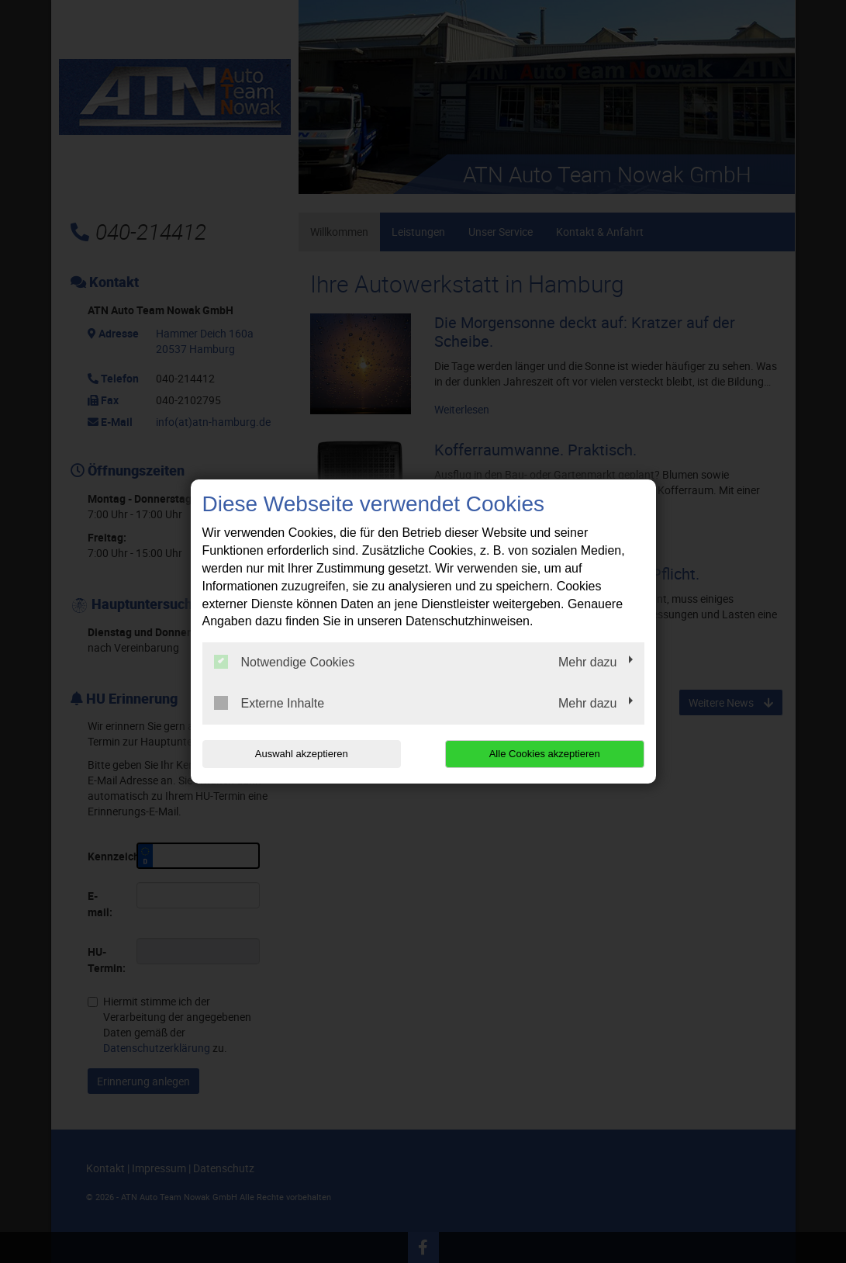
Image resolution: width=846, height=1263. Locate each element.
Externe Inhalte (269, 703)
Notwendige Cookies (284, 662)
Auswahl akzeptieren (301, 754)
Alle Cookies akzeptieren (544, 754)
